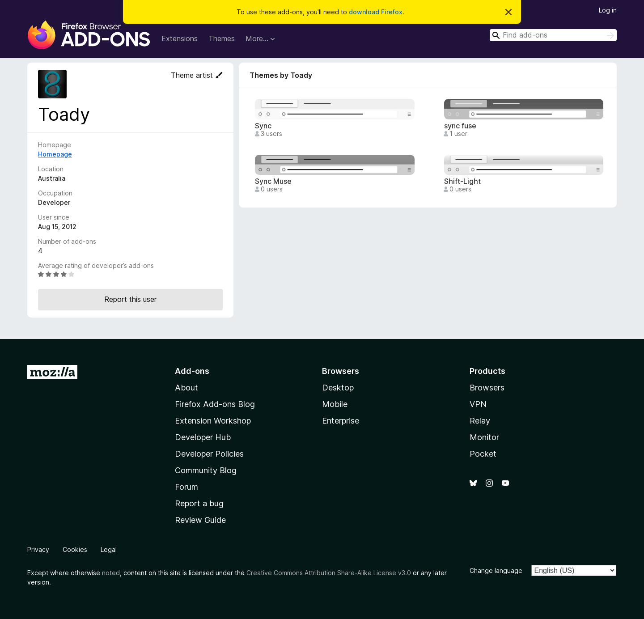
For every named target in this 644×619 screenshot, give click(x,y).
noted (111, 573)
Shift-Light (462, 181)
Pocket (483, 453)
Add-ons (192, 371)
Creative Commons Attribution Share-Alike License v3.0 (328, 573)
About (186, 387)
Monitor (484, 437)
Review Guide (200, 520)
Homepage (55, 154)
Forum (186, 487)
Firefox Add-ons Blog (215, 404)
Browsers (487, 387)
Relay (480, 420)
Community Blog (206, 470)
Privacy (38, 549)
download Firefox (375, 12)
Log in (608, 10)
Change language (496, 570)
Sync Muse (273, 181)
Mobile (334, 404)
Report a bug (199, 503)
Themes (221, 38)
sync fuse (460, 126)
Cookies (75, 549)
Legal (109, 549)
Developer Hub (203, 437)
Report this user (130, 299)
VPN (478, 404)
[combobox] (553, 35)
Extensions (179, 38)
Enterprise (340, 420)
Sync (263, 126)
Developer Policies (209, 453)
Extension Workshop (213, 420)
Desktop (338, 387)
